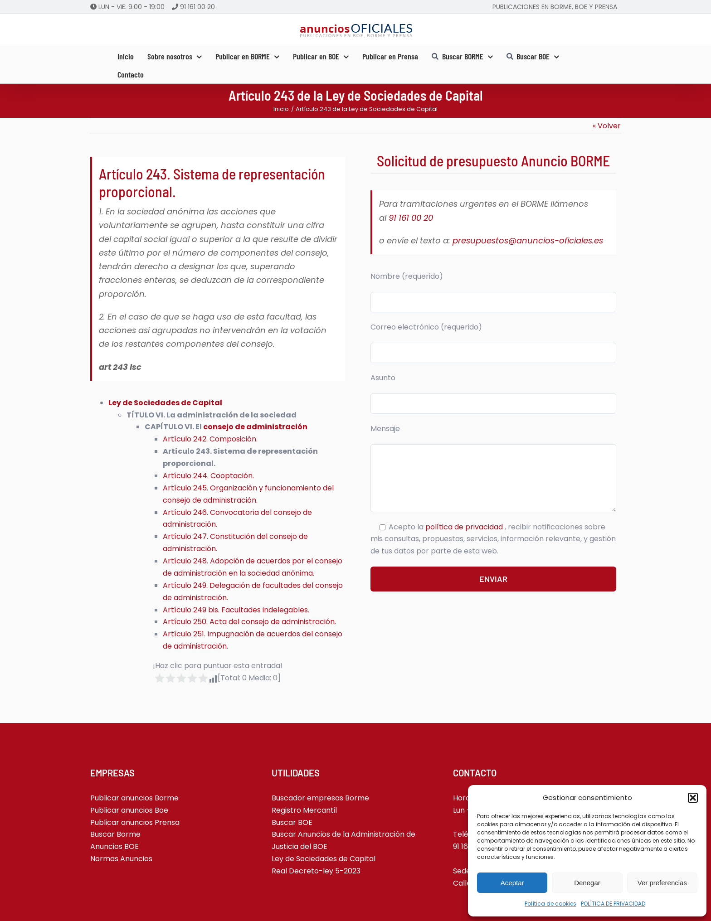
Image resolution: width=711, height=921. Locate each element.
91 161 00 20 (197, 6)
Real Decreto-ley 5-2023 (316, 871)
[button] (692, 797)
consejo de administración (255, 427)
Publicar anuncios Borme (134, 798)
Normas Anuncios (121, 858)
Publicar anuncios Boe (129, 810)
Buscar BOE (292, 822)
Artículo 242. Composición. (210, 439)
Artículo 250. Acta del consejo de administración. (249, 621)
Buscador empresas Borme (320, 798)
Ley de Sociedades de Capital (165, 402)
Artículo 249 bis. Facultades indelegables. (236, 610)
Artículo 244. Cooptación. (208, 475)
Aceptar (512, 883)
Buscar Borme (115, 834)
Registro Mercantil (304, 810)
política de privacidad (465, 527)
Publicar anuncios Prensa (135, 822)
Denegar (587, 883)
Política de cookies (550, 903)
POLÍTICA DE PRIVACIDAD (613, 903)
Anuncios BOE (114, 846)
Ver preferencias (662, 883)
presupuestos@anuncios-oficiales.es (528, 240)
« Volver (607, 126)
